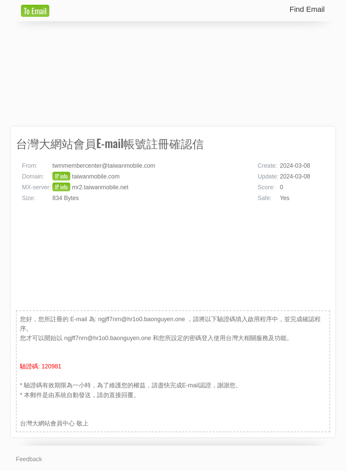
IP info (61, 176)
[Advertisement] (173, 74)
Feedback (29, 459)
